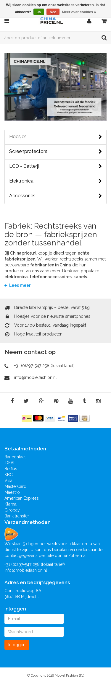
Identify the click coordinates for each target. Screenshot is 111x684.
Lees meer (17, 285)
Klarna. (10, 504)
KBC (8, 474)
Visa (8, 480)
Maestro (12, 492)
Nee (53, 12)
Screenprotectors (55, 151)
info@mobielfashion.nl (35, 377)
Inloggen (16, 644)
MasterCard (15, 486)
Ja (39, 12)
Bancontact (15, 457)
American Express (21, 498)
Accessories (55, 195)
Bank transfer (16, 516)
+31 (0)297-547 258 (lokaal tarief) (44, 365)
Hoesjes (55, 136)
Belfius (10, 468)
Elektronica (55, 181)
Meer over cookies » (79, 12)
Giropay (12, 510)
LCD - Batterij (55, 166)
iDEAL (10, 462)
